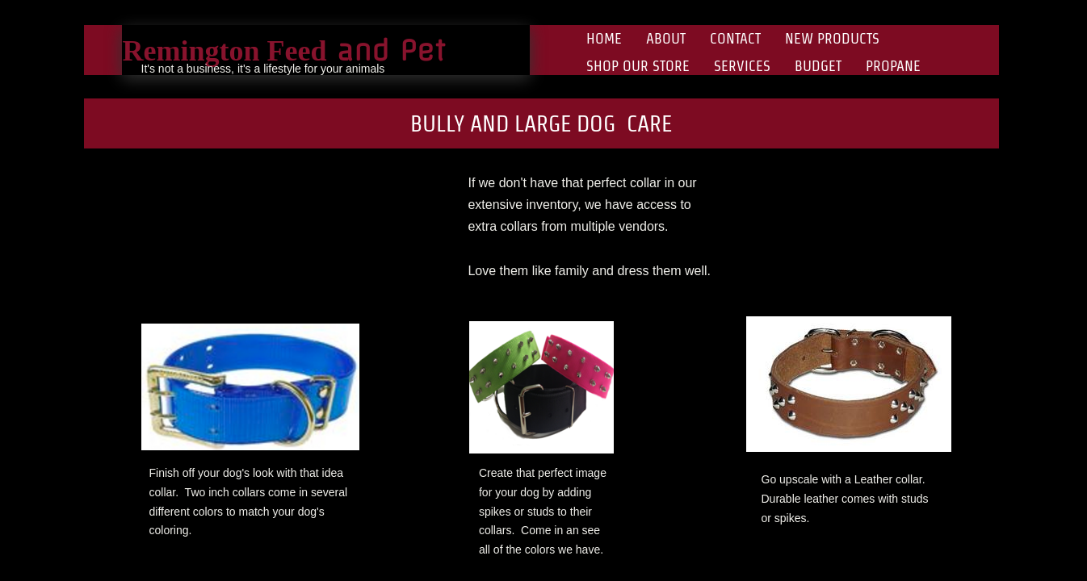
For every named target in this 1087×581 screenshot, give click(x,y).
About (666, 38)
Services (742, 65)
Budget (818, 65)
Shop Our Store (638, 65)
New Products (832, 38)
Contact (735, 38)
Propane (893, 65)
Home (604, 38)
